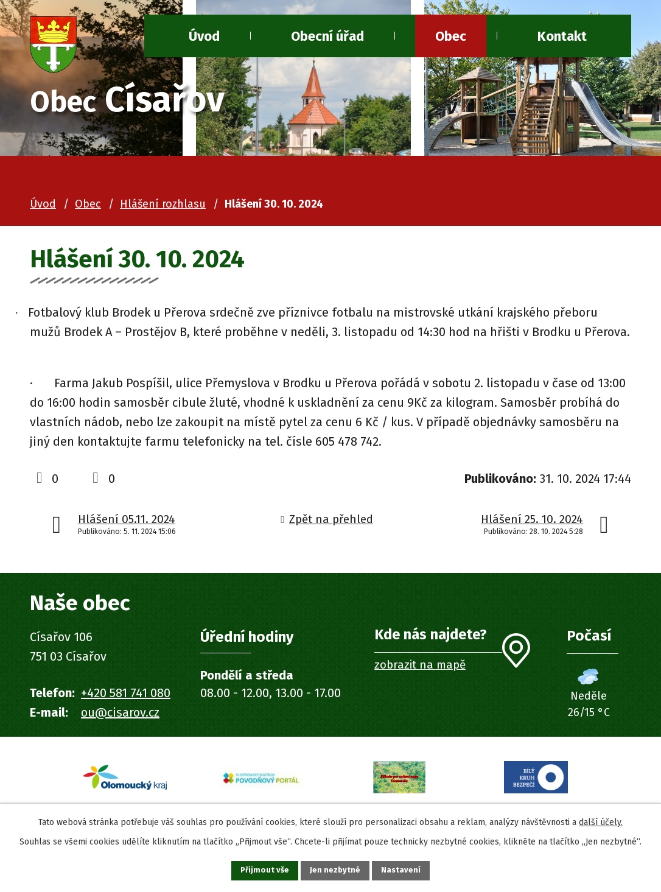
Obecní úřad (327, 36)
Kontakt (562, 36)
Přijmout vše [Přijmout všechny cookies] (256, 869)
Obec (450, 36)
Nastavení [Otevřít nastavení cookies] (410, 869)
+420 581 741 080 (125, 693)
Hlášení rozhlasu (163, 204)
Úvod (43, 204)
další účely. (601, 819)
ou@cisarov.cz (120, 712)
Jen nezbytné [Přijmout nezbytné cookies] (336, 869)
